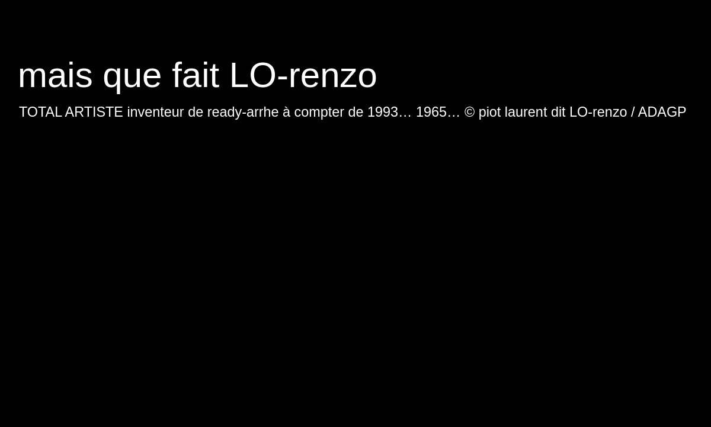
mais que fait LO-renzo (197, 75)
